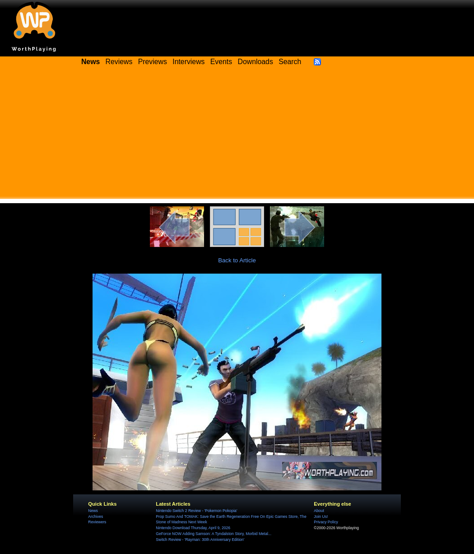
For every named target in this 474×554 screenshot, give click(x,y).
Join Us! (321, 516)
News (93, 510)
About (319, 510)
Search (290, 61)
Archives (95, 516)
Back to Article (237, 260)
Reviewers (97, 522)
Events (221, 61)
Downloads (255, 61)
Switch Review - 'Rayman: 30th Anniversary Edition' (200, 539)
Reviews (119, 61)
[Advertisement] (237, 135)
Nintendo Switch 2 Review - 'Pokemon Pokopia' (196, 510)
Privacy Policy (326, 522)
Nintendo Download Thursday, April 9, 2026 (193, 528)
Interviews (188, 61)
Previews (152, 61)
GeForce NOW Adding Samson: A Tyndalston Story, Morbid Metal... (213, 533)
